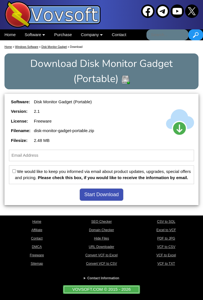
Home (10, 34)
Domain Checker (101, 230)
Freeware (37, 255)
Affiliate (36, 230)
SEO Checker (101, 222)
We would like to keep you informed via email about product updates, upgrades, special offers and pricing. (101, 174)
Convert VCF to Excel (101, 255)
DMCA (37, 247)
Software (35, 34)
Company (92, 34)
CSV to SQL (166, 222)
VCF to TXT (166, 264)
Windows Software (26, 46)
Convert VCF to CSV (101, 264)
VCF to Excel (166, 255)
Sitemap (37, 264)
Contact (119, 34)
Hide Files (101, 238)
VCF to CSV (166, 247)
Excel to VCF (166, 230)
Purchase (63, 34)
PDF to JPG (166, 238)
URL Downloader (101, 247)
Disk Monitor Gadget (54, 46)
